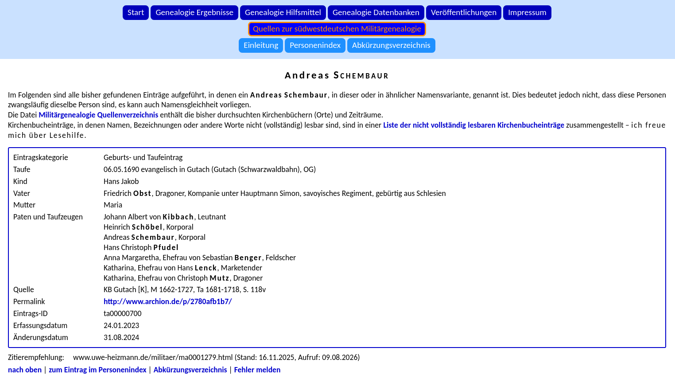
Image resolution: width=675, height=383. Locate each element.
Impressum (527, 12)
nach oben (25, 370)
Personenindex (315, 45)
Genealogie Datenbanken (376, 12)
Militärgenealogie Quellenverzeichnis (98, 115)
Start (136, 12)
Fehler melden (257, 370)
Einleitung (261, 45)
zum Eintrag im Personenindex (97, 370)
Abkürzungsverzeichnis (391, 45)
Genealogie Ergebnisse (194, 12)
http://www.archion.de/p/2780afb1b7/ (168, 301)
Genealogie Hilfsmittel (283, 12)
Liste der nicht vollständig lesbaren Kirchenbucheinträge (474, 125)
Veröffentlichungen (464, 12)
